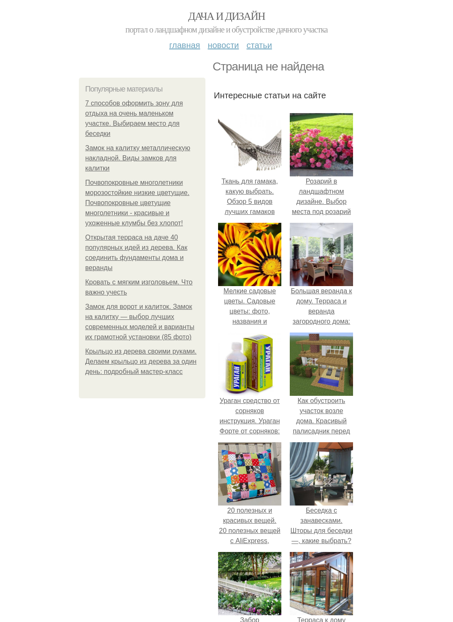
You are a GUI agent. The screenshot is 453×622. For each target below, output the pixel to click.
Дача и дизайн (226, 16)
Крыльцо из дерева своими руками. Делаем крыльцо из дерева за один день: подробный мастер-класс (141, 361)
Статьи (259, 45)
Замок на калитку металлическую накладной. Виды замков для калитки (137, 158)
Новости (223, 45)
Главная (184, 45)
